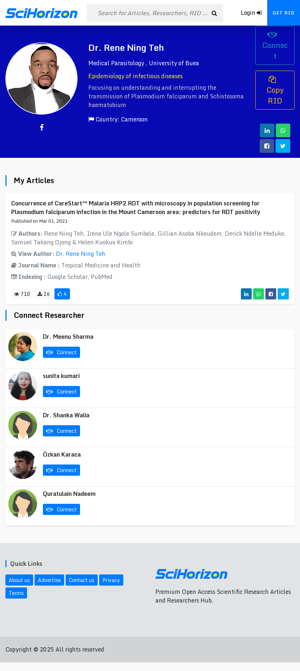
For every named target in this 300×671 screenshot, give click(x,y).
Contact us (81, 580)
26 (44, 294)
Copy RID (275, 91)
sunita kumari (61, 376)
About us (19, 580)
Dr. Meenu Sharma (68, 336)
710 (22, 294)
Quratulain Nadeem (69, 493)
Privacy (111, 580)
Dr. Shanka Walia (66, 415)
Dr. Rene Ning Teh (80, 253)
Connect (275, 46)
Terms (16, 593)
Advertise (49, 580)
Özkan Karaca (62, 454)
